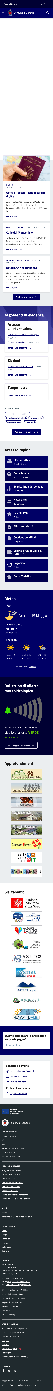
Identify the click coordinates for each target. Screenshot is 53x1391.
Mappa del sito (8, 1380)
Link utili (5, 1344)
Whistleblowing (8, 1314)
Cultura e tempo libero (11, 1178)
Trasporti (5, 1340)
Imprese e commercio (11, 1186)
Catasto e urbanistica (11, 1174)
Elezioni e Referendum (11, 1156)
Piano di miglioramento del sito (23, 1384)
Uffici (4, 1140)
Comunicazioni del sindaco (19, 260)
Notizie (9, 185)
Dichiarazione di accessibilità (15, 1356)
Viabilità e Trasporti (16, 227)
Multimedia (6, 1246)
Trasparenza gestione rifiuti (13, 1332)
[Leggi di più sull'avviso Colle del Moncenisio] (14, 248)
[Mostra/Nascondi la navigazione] (2, 12)
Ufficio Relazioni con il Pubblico (15, 1290)
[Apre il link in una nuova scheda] (26, 843)
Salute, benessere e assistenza (15, 1194)
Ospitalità (6, 1238)
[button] (47, 12)
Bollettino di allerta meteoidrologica (17, 1216)
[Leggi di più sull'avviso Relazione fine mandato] (14, 286)
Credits (38, 1380)
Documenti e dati (9, 1152)
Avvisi (4, 1212)
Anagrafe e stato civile (11, 1170)
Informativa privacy (10, 1348)
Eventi (4, 1230)
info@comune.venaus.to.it (18, 1281)
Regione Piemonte (10, 4)
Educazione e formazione (12, 1182)
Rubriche (5, 1250)
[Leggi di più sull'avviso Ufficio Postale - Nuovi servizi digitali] (14, 215)
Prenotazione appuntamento (14, 1298)
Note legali (6, 1352)
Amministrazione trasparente (14, 1328)
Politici (4, 1144)
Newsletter (6, 1310)
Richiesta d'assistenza (11, 1306)
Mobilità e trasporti (10, 1190)
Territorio (6, 1242)
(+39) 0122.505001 (18, 1278)
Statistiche (24, 1380)
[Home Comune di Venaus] (21, 12)
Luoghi (4, 1234)
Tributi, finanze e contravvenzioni (16, 1198)
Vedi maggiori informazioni (21, 745)
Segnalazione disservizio (12, 1302)
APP (3, 1384)
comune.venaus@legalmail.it (18, 1284)
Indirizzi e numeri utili (11, 1336)
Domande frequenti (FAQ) (12, 1294)
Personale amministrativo (13, 1148)
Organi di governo (9, 1136)
